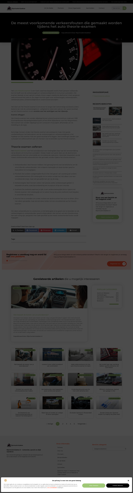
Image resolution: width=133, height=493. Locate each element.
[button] (128, 481)
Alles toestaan (93, 485)
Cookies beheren (118, 485)
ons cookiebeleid (52, 487)
